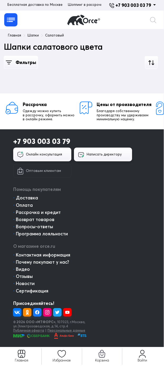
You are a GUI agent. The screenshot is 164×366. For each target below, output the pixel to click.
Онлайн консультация (39, 155)
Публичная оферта (28, 330)
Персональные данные (66, 330)
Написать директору (100, 155)
